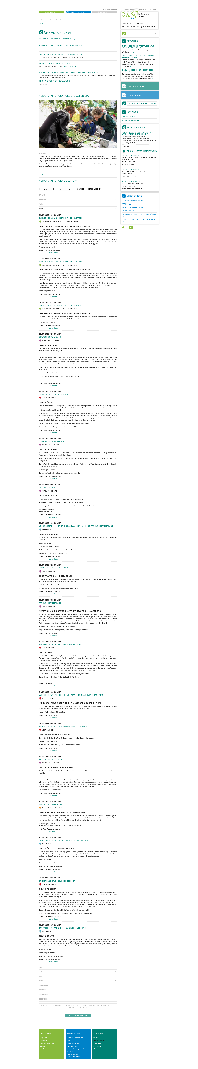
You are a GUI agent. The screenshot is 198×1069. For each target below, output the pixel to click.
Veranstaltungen (68, 20)
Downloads (97, 1046)
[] (41, 24)
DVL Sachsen (49, 12)
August (42, 981)
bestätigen (80, 189)
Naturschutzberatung (73, 1043)
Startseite (52, 20)
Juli (40, 976)
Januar (42, 195)
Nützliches (102, 12)
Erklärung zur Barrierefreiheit (111, 9)
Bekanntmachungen (129, 9)
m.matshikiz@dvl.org (70, 66)
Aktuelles (96, 1038)
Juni (40, 972)
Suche (46, 15)
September (43, 985)
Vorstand (43, 1046)
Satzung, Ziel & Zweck (47, 1043)
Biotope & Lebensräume (74, 1038)
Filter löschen (94, 189)
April (41, 209)
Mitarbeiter (43, 1041)
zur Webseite (53, 253)
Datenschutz (142, 9)
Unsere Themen (77, 12)
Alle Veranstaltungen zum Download (55, 39)
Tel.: (123, 27)
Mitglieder (43, 1038)
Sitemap (96, 1049)
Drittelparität (97, 1043)
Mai (40, 967)
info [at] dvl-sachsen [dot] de (146, 27)
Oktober (43, 990)
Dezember (43, 999)
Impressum (153, 9)
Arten (68, 1041)
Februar (42, 199)
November (43, 994)
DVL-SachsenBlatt (78, 1016)
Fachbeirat (43, 1049)
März (41, 204)
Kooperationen (71, 1046)
